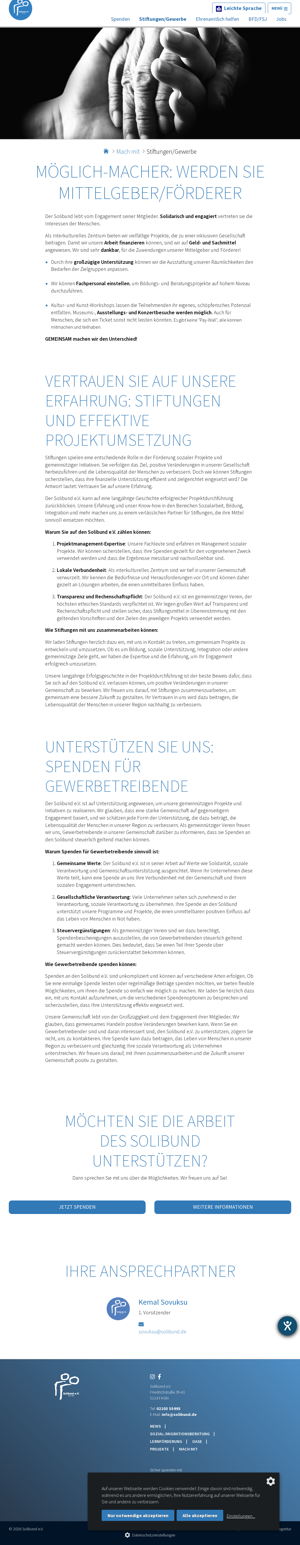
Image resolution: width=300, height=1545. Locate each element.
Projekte (160, 1449)
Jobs (281, 19)
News (156, 1426)
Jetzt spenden (77, 1207)
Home (106, 149)
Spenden (120, 19)
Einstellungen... (241, 1516)
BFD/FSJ (257, 19)
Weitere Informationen (223, 1207)
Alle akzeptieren (200, 1515)
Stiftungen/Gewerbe (162, 19)
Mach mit (127, 152)
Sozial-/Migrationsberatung (180, 1433)
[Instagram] (152, 1377)
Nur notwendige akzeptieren (138, 1515)
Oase (197, 1441)
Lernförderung (166, 1441)
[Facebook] (158, 1377)
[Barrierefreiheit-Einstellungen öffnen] (287, 1325)
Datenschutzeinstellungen (153, 1535)
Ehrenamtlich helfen (217, 19)
